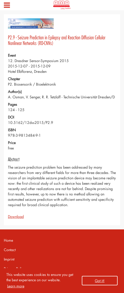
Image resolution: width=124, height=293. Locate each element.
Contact (10, 249)
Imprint (9, 259)
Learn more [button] (15, 286)
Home (8, 240)
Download (16, 216)
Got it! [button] (100, 280)
